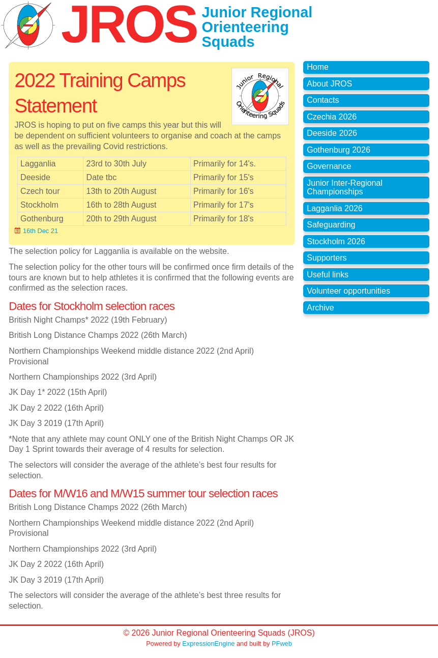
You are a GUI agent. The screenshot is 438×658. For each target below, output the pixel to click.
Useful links (327, 274)
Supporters (326, 257)
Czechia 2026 (332, 116)
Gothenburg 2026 (338, 150)
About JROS (329, 83)
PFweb (282, 643)
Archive (320, 307)
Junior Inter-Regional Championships (345, 187)
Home (318, 67)
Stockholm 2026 (336, 241)
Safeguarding (331, 224)
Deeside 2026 (332, 133)
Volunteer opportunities (348, 291)
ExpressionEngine (208, 643)
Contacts (323, 100)
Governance (329, 166)
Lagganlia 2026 (334, 208)
